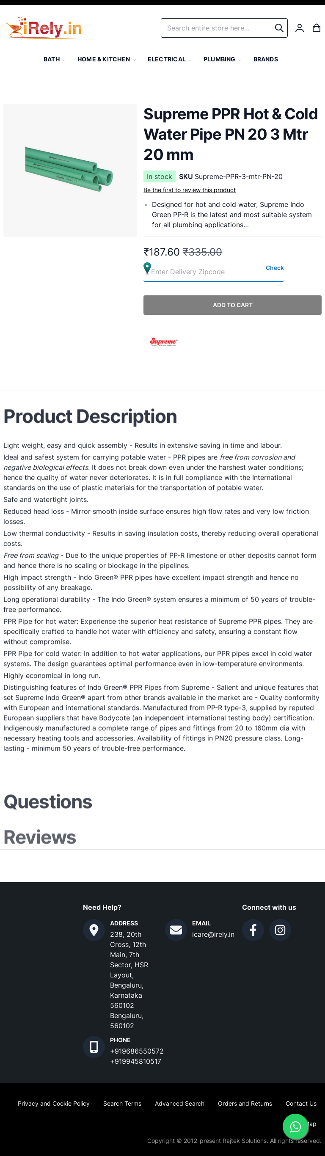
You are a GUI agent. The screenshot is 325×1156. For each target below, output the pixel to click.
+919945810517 (135, 1061)
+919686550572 (137, 1051)
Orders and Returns (245, 1103)
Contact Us (301, 1103)
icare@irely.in (213, 934)
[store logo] (43, 28)
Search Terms (122, 1103)
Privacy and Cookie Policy (54, 1103)
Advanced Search (179, 1103)
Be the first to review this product (189, 189)
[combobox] (224, 28)
